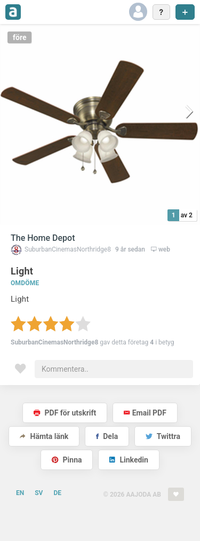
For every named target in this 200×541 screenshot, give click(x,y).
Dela (107, 436)
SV (39, 493)
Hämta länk (44, 436)
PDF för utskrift (65, 413)
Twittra (163, 436)
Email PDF (145, 413)
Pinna (67, 460)
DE (57, 493)
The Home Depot (43, 238)
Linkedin (128, 460)
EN (20, 493)
